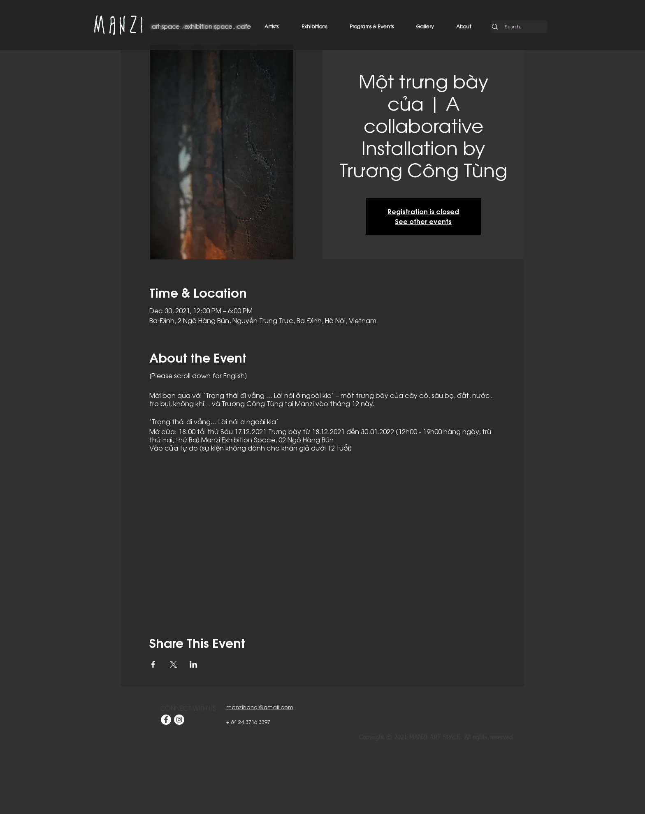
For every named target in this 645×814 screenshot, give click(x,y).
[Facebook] (166, 720)
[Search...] (514, 27)
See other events (423, 221)
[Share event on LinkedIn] (193, 664)
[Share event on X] (173, 664)
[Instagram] (179, 720)
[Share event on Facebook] (153, 664)
